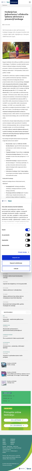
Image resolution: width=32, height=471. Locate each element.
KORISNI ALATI (7, 393)
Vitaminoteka (12, 458)
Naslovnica (5, 5)
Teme (4, 439)
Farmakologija (6, 325)
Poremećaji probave (7, 334)
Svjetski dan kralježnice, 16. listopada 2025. (15, 283)
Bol (4, 315)
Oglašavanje (9, 446)
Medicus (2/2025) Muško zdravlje (8, 365)
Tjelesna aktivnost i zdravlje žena (12, 290)
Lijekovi (4, 444)
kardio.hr (13, 455)
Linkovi (12, 444)
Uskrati (16, 268)
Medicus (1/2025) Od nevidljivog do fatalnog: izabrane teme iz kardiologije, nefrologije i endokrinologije (15, 374)
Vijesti (4, 442)
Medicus (12, 442)
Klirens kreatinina (7, 396)
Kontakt (4, 446)
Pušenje (5, 401)
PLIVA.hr (4, 452)
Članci (4, 440)
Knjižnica (12, 440)
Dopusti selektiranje (16, 263)
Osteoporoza (6, 342)
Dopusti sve (16, 257)
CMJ (7, 455)
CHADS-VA (6, 398)
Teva (4, 451)
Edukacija (12, 439)
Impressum (15, 446)
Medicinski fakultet (10, 457)
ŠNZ (8, 458)
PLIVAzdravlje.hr (13, 451)
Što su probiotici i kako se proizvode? (13, 338)
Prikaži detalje (22, 252)
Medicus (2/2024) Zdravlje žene (8, 383)
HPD (10, 455)
